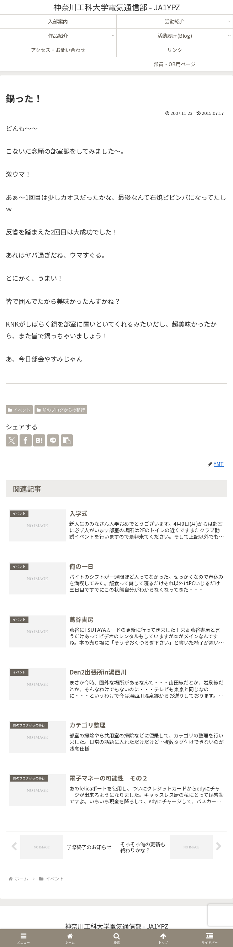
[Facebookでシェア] (26, 440)
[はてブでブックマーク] (39, 440)
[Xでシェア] (12, 440)
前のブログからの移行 (61, 410)
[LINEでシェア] (53, 440)
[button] (67, 440)
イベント (19, 410)
